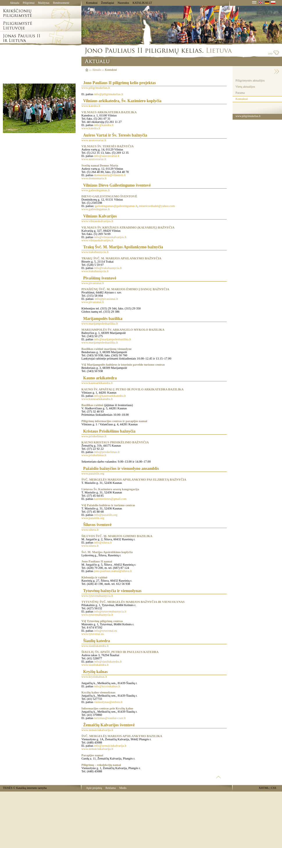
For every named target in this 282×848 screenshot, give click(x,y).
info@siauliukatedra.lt (108, 661)
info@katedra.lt (104, 125)
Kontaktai (91, 2)
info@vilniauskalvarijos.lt (110, 237)
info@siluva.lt (103, 542)
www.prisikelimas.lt (93, 436)
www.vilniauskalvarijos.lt (97, 221)
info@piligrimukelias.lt (108, 94)
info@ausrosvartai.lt (106, 155)
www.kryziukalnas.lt (94, 676)
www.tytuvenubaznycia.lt (97, 595)
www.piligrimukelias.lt (95, 87)
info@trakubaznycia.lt (108, 268)
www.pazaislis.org (92, 473)
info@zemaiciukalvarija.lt (110, 745)
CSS (273, 787)
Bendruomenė (61, 2)
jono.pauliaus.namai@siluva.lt (113, 571)
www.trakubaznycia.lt (94, 252)
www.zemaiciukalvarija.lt (97, 730)
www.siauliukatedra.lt (94, 645)
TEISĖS (8, 787)
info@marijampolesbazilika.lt (112, 339)
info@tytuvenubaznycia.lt (110, 611)
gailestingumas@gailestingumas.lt (116, 206)
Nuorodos (123, 2)
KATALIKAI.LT (142, 2)
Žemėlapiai (107, 2)
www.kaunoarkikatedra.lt (97, 383)
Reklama (111, 787)
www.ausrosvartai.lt (93, 140)
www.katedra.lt (90, 105)
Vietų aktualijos (245, 86)
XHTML (264, 787)
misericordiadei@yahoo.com (157, 206)
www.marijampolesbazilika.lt (99, 323)
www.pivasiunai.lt (92, 283)
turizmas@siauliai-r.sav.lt (110, 718)
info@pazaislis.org (105, 514)
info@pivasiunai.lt (106, 298)
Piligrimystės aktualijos (250, 80)
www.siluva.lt (90, 529)
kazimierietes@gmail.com (110, 498)
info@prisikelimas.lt (107, 452)
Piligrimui (29, 2)
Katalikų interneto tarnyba (31, 787)
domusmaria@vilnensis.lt (110, 175)
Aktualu (14, 2)
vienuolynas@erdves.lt (108, 702)
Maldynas (43, 2)
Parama (240, 92)
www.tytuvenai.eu (92, 633)
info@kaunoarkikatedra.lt (110, 395)
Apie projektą (94, 787)
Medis (122, 787)
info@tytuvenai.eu (105, 630)
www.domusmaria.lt (93, 178)
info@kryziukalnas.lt (107, 686)
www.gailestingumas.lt (95, 190)
